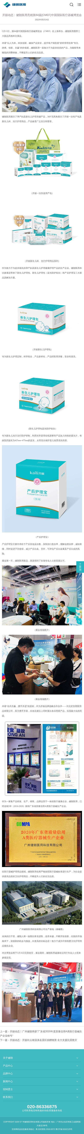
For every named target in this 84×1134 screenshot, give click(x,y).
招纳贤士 (8, 1089)
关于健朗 (8, 1058)
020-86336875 (42, 1106)
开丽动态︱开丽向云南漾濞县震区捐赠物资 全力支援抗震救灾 (43, 1040)
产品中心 (8, 1065)
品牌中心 (8, 1073)
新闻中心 (8, 1081)
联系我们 (8, 1097)
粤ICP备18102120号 (63, 1129)
